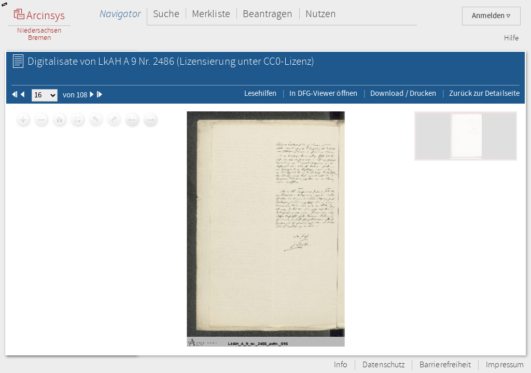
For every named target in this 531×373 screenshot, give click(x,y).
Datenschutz (383, 365)
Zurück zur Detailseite (484, 93)
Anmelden (491, 16)
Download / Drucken (403, 93)
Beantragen (268, 13)
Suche (166, 13)
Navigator (120, 13)
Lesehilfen (260, 93)
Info (340, 365)
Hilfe (511, 38)
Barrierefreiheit (445, 365)
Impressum (505, 365)
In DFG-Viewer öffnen (323, 93)
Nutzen (320, 13)
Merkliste (211, 13)
